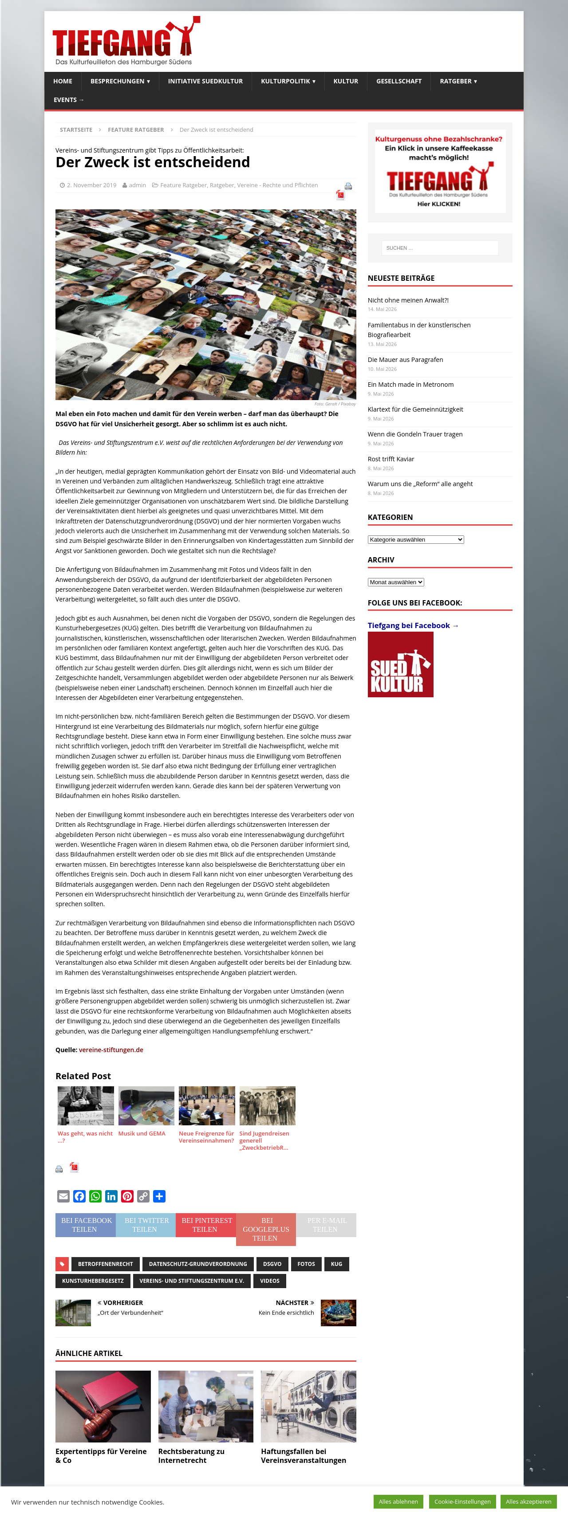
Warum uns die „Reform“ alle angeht (420, 483)
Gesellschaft (399, 81)
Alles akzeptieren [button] (529, 1501)
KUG (337, 1264)
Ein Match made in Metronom (411, 384)
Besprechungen (118, 81)
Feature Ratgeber (184, 185)
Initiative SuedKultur (205, 81)
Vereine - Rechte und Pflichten (277, 185)
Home (62, 81)
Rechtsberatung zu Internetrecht (191, 1456)
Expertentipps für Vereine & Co (101, 1456)
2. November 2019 (91, 185)
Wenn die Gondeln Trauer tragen (415, 434)
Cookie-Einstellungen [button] (462, 1501)
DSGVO (272, 1264)
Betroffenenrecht (105, 1264)
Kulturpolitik (285, 81)
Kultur (346, 81)
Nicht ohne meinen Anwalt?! (408, 300)
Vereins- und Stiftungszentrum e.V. (192, 1281)
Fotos (306, 1264)
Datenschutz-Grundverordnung (198, 1264)
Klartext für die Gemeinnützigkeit (415, 409)
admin (137, 185)
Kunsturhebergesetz (93, 1281)
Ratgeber (455, 81)
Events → (69, 99)
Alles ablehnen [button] (398, 1501)
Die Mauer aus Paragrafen (405, 359)
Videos (270, 1281)
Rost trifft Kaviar (391, 459)
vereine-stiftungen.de (111, 1049)
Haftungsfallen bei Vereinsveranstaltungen (303, 1456)
